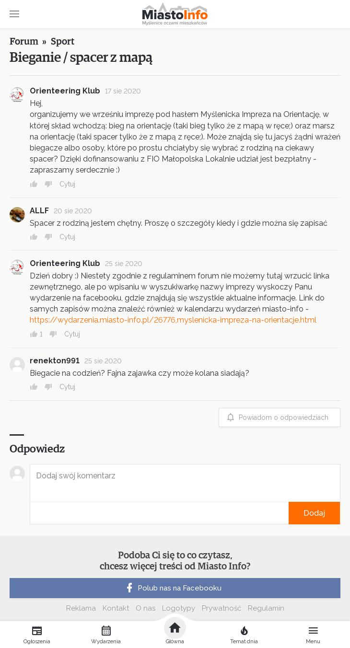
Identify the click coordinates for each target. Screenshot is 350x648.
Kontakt (116, 608)
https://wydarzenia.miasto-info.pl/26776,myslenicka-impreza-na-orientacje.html (173, 319)
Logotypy (178, 608)
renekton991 (55, 360)
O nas (145, 608)
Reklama (81, 608)
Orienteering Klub (65, 90)
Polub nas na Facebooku (173, 588)
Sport (62, 41)
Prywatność (221, 608)
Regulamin (266, 608)
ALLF (39, 210)
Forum (24, 41)
